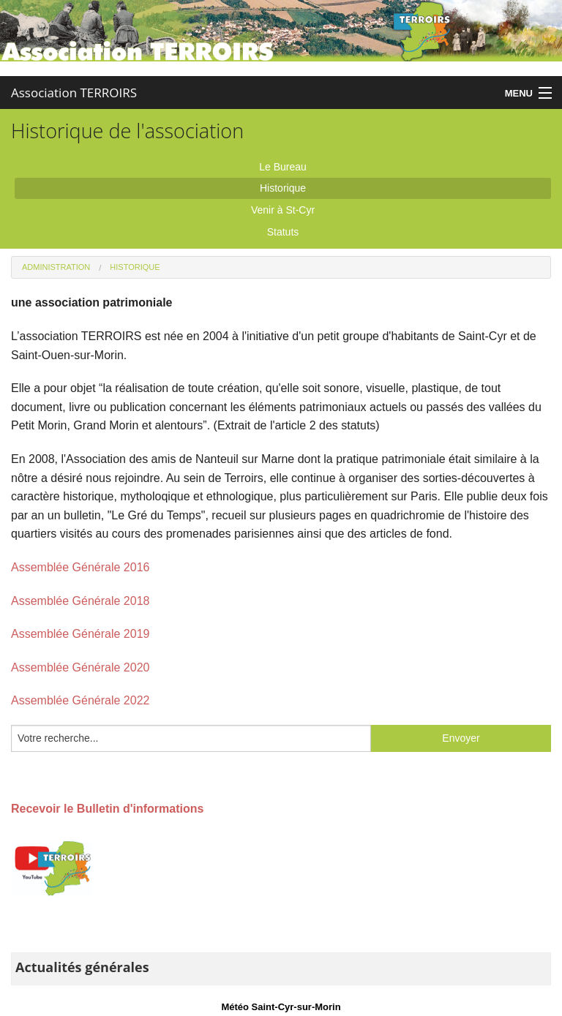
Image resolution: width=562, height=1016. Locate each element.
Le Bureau (283, 167)
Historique (283, 188)
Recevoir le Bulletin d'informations (107, 808)
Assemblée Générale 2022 (80, 700)
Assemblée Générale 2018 (80, 601)
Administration (56, 267)
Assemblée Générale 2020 (80, 667)
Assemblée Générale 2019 (80, 634)
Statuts (283, 232)
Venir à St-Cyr (283, 210)
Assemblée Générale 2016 (80, 567)
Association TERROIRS (74, 92)
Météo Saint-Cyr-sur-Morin (280, 1006)
